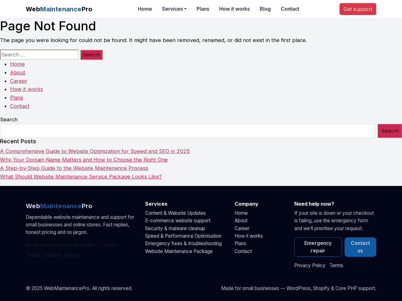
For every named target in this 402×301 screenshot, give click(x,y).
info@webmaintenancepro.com (60, 245)
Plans (203, 9)
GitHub (71, 255)
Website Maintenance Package (179, 251)
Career (18, 81)
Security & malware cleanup (175, 228)
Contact (290, 9)
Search (9, 119)
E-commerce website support (177, 221)
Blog (265, 9)
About (17, 72)
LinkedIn (52, 255)
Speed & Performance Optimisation (183, 236)
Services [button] (172, 9)
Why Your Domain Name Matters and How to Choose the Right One (84, 159)
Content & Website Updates (175, 213)
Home (145, 9)
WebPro (59, 9)
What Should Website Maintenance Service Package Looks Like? (81, 176)
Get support (358, 9)
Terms (336, 265)
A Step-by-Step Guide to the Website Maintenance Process (74, 168)
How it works (234, 9)
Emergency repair (318, 247)
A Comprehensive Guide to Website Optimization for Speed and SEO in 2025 (95, 151)
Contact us (360, 247)
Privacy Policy (310, 265)
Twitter (33, 255)
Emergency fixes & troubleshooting (183, 243)
